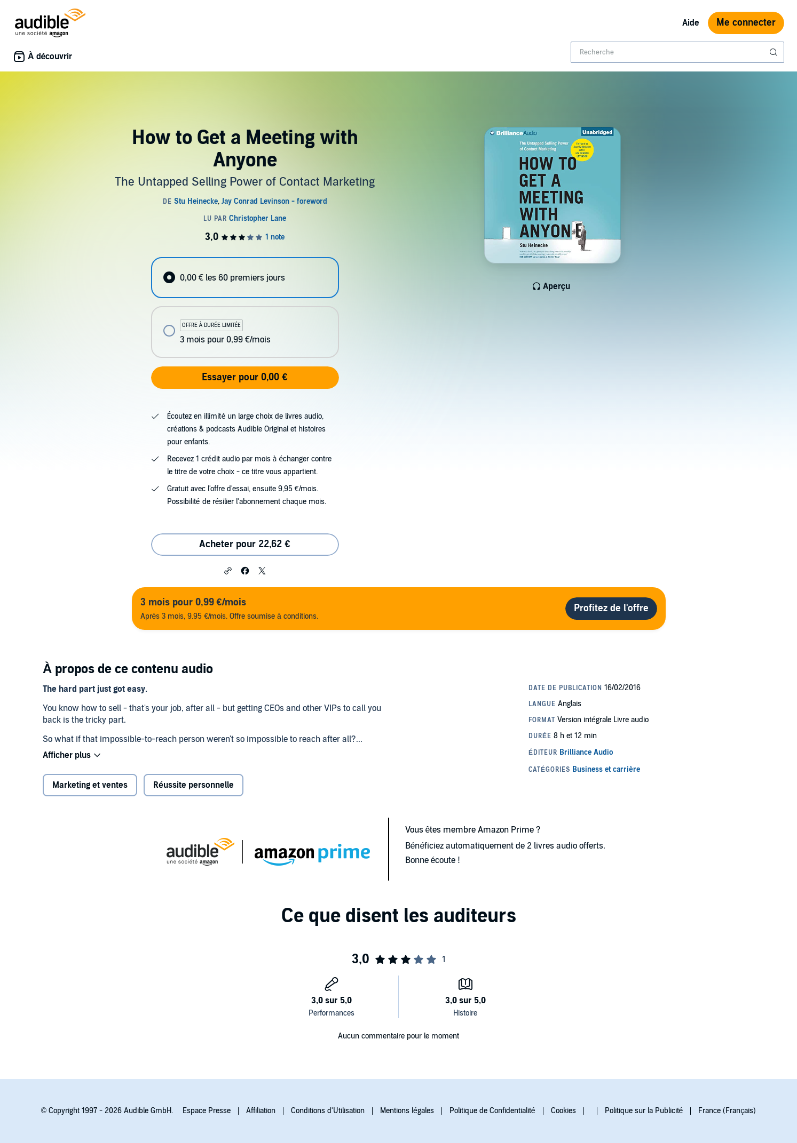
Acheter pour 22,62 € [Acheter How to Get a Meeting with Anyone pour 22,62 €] (244, 544)
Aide (690, 23)
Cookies (563, 1110)
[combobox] (677, 52)
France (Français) (727, 1110)
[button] (228, 570)
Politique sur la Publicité (644, 1110)
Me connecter (746, 22)
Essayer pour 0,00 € (244, 377)
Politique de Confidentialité (492, 1110)
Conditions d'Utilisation (328, 1110)
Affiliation (260, 1110)
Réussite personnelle (193, 785)
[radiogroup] (245, 307)
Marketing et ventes (90, 785)
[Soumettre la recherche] (774, 52)
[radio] (245, 277)
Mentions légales (407, 1110)
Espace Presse (207, 1110)
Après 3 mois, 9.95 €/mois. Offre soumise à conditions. (229, 608)
